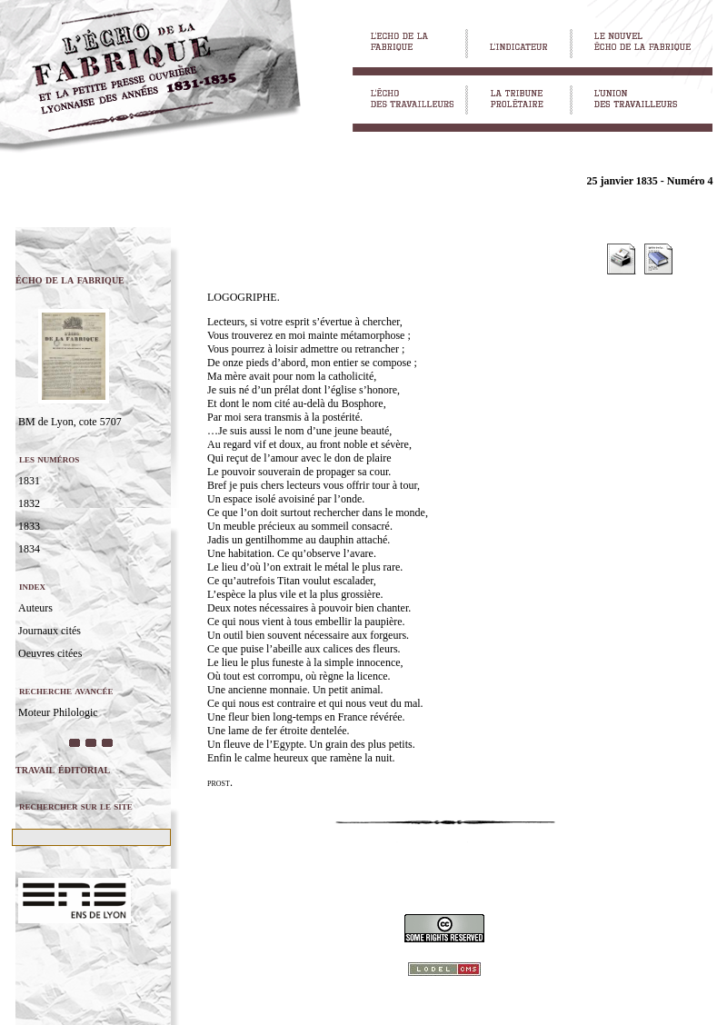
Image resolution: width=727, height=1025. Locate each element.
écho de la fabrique (69, 279)
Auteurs (35, 608)
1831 (29, 480)
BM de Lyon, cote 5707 (70, 421)
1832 (29, 503)
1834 (29, 548)
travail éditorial (62, 769)
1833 (29, 526)
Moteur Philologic (58, 712)
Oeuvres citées (50, 653)
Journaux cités (49, 630)
